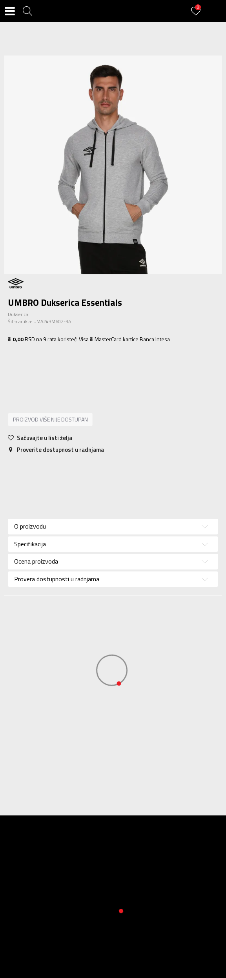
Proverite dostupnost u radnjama (56, 449)
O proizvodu (30, 526)
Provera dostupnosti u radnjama (56, 579)
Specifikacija (30, 544)
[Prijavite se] (197, 15)
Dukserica (18, 314)
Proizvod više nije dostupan (50, 419)
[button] (27, 11)
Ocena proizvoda (36, 561)
